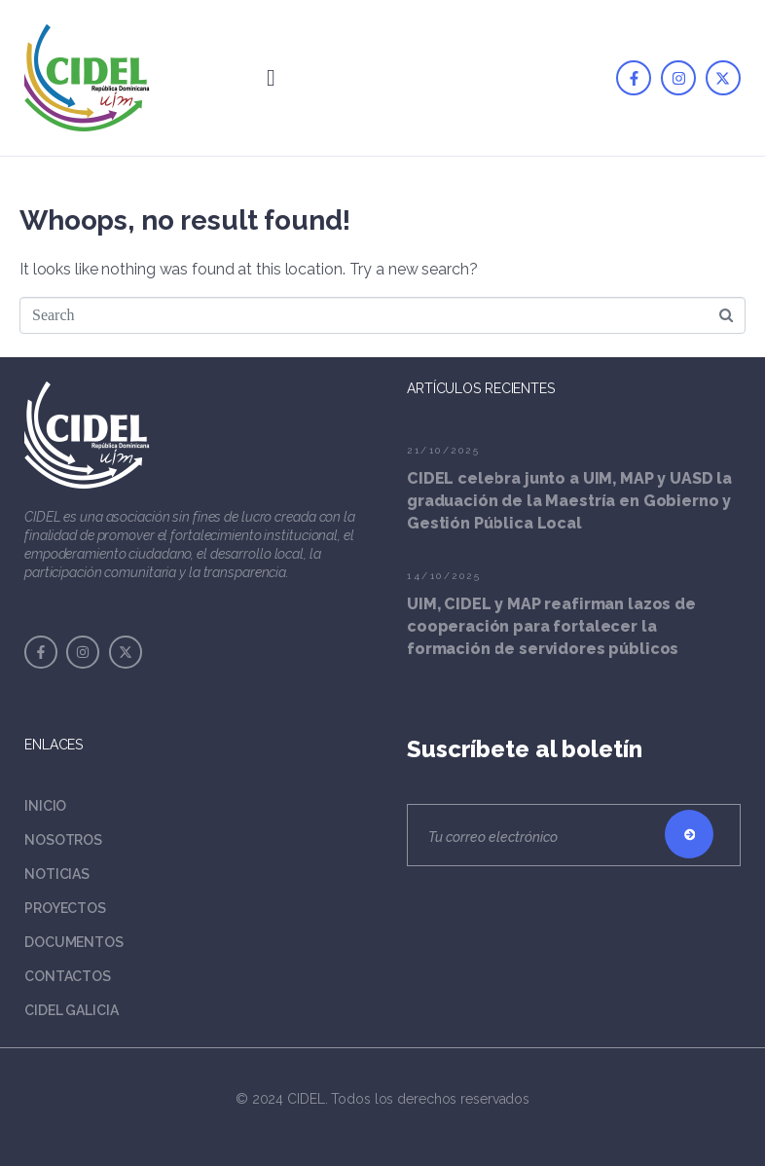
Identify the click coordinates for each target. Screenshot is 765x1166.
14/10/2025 (444, 575)
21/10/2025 (443, 450)
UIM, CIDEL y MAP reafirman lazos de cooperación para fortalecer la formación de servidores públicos (551, 626)
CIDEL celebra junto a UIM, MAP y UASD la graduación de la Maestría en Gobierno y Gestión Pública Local (569, 500)
